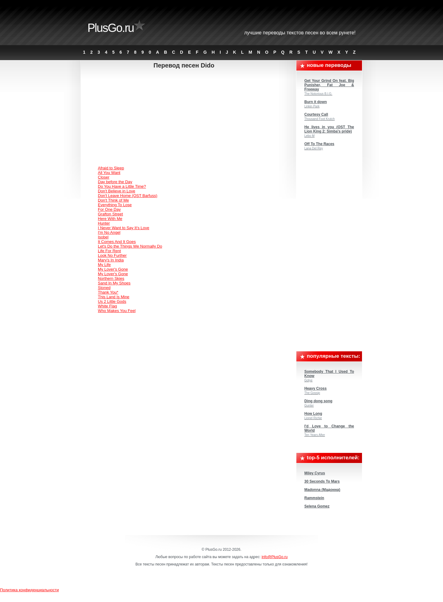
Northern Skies (111, 278)
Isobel (103, 237)
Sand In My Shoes (114, 283)
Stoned (104, 287)
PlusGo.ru (110, 27)
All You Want (109, 172)
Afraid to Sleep (111, 168)
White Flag (107, 306)
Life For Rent (109, 251)
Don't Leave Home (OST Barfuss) (127, 195)
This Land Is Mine (113, 297)
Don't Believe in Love (116, 191)
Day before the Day (115, 181)
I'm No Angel (109, 232)
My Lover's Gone (113, 269)
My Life (104, 264)
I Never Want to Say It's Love (123, 228)
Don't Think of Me (113, 200)
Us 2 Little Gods (112, 301)
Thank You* (108, 292)
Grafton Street (110, 214)
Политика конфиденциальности (29, 590)
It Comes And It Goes (117, 241)
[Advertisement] (189, 118)
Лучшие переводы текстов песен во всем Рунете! (300, 32)
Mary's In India (111, 260)
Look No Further (112, 255)
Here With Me (110, 218)
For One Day (109, 209)
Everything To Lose (115, 205)
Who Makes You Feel (117, 310)
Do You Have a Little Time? (122, 186)
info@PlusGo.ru (275, 557)
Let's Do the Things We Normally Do (130, 246)
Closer (104, 177)
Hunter (104, 223)
